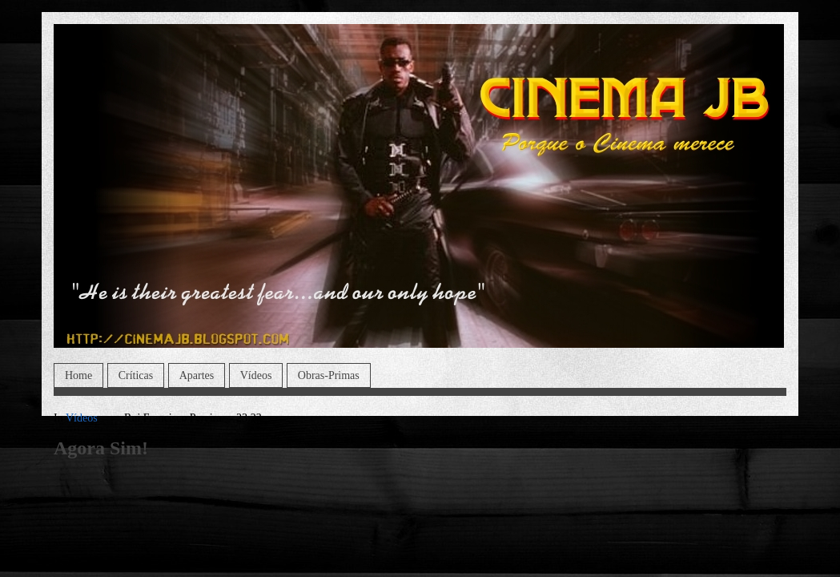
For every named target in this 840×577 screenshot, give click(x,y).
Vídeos (256, 375)
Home (78, 375)
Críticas (136, 375)
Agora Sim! (101, 448)
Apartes (197, 375)
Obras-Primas (329, 375)
